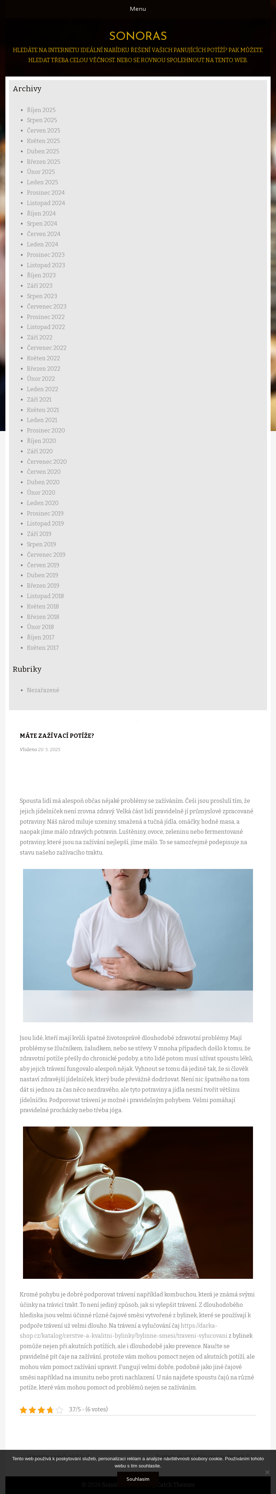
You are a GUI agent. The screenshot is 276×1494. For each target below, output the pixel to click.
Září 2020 (40, 451)
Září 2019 (39, 534)
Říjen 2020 (41, 441)
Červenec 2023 (46, 306)
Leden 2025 (42, 182)
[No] (267, 1472)
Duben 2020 (43, 482)
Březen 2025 (43, 161)
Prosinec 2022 (46, 317)
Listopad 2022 (46, 327)
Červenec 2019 (46, 554)
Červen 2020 (44, 471)
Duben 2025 (43, 151)
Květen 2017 (43, 647)
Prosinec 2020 (46, 430)
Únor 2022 (41, 378)
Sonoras (138, 37)
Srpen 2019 (41, 544)
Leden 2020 (43, 503)
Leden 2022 (42, 389)
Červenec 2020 (47, 461)
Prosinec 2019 (45, 513)
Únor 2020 (41, 492)
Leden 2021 (42, 420)
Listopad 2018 (45, 596)
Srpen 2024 (42, 223)
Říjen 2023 (41, 275)
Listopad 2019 (45, 523)
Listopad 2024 (46, 203)
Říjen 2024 (41, 213)
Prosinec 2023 (46, 254)
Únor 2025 (41, 171)
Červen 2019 (43, 565)
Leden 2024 (42, 244)
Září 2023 (39, 285)
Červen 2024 (43, 234)
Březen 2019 (43, 585)
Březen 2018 (43, 617)
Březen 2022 (43, 368)
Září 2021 (39, 399)
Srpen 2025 (42, 120)
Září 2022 (39, 337)
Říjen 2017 (41, 637)
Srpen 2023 (42, 296)
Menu (138, 9)
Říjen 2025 (41, 110)
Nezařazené (43, 690)
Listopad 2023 (46, 265)
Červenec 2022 (46, 347)
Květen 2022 (43, 358)
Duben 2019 (42, 575)
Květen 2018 (43, 606)
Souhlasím (138, 1479)
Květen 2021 (43, 410)
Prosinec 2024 (46, 192)
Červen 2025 (43, 130)
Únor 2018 (40, 627)
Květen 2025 (43, 141)
